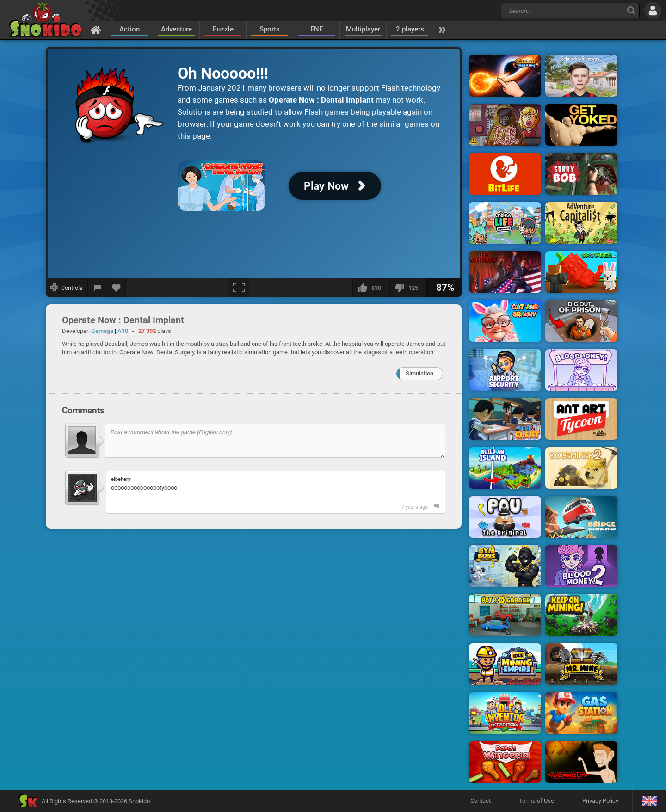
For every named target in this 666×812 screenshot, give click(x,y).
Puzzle (223, 29)
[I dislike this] (407, 287)
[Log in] (652, 10)
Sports (269, 29)
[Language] (649, 801)
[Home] (96, 29)
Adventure (176, 29)
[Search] (631, 10)
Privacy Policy (600, 800)
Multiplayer (363, 29)
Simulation (419, 373)
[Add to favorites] (116, 287)
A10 (122, 330)
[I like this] (370, 287)
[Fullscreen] (239, 287)
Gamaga (102, 330)
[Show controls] (67, 287)
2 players (410, 29)
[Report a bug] (97, 287)
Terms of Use (536, 800)
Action (129, 29)
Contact (480, 800)
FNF (316, 29)
